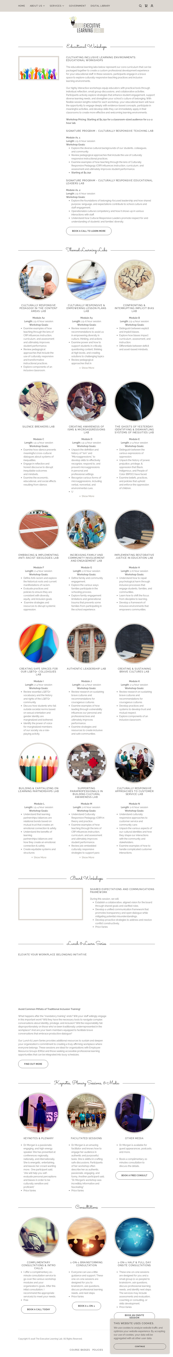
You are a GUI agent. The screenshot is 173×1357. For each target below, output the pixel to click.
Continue (130, 1346)
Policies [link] (97, 1350)
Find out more (30, 1064)
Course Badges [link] (80, 1350)
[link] (146, 6)
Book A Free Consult (131, 1175)
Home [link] (21, 6)
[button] (37, 6)
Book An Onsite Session (129, 1317)
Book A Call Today (35, 1310)
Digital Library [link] (100, 6)
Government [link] (77, 6)
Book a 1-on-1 (83, 1306)
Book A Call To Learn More (86, 231)
